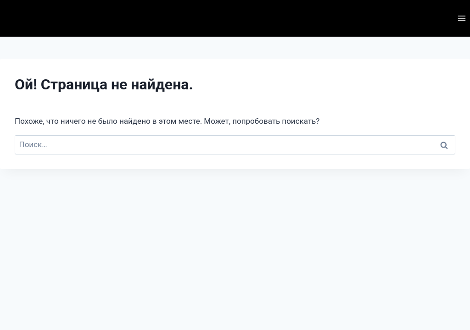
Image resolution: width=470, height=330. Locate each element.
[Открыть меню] (461, 18)
